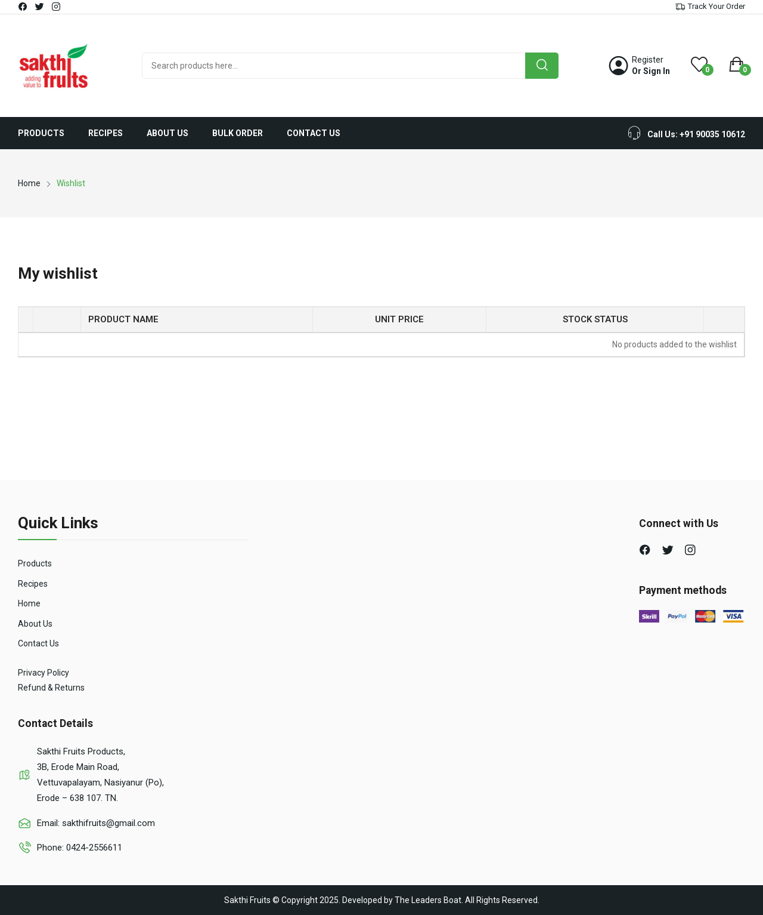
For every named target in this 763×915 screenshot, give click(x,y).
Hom (27, 603)
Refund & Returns (51, 687)
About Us (35, 624)
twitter (40, 7)
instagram (56, 7)
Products (35, 563)
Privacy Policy (43, 672)
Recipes (33, 584)
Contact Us (38, 643)
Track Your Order (716, 6)
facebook (23, 7)
